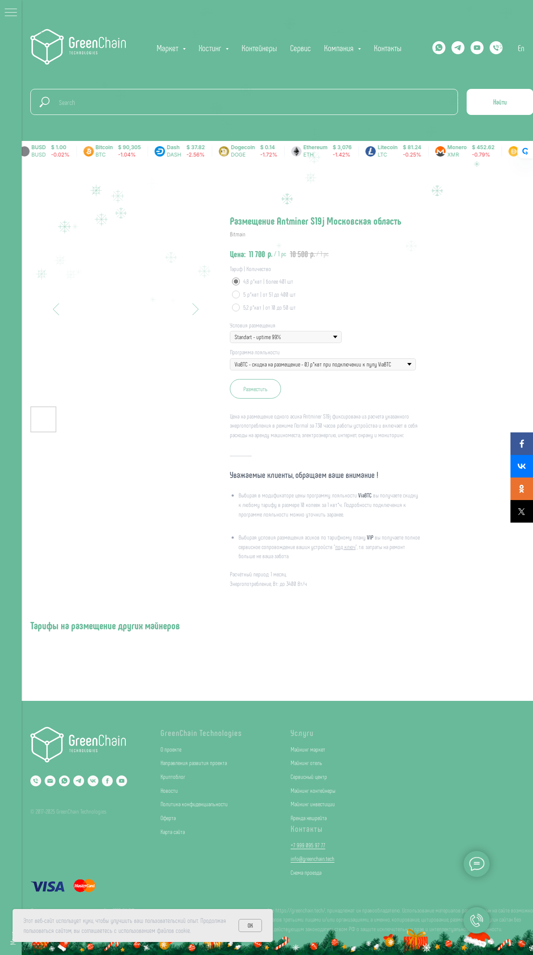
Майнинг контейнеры (313, 790)
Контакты (388, 48)
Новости (169, 790)
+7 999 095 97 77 (308, 845)
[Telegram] (457, 47)
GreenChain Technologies (201, 732)
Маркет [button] (168, 48)
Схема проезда (306, 872)
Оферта (168, 817)
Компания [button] (340, 48)
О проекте (170, 749)
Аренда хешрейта (309, 817)
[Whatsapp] (438, 47)
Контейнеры (259, 48)
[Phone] (35, 780)
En (521, 48)
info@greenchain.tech (312, 858)
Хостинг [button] (211, 48)
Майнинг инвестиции (313, 804)
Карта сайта (172, 831)
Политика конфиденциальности (194, 804)
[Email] (50, 780)
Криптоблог (172, 776)
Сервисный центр (309, 776)
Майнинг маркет (308, 749)
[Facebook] (107, 780)
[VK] (93, 780)
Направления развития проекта (193, 762)
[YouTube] (121, 780)
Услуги (302, 732)
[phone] (496, 47)
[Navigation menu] (11, 13)
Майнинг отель (306, 762)
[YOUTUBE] (477, 47)
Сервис (300, 48)
